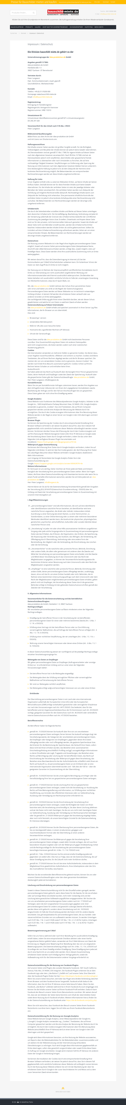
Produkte (29, 27)
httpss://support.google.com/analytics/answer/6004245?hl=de (58, 463)
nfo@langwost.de (52, 482)
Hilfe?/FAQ (89, 27)
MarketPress (25, 1102)
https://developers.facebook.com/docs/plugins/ (79, 976)
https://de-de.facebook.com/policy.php (81, 1000)
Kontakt (113, 2)
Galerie (38, 27)
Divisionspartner (76, 27)
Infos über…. (97, 2)
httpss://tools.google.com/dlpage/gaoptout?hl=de (56, 442)
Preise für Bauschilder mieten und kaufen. (34, 2)
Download (106, 2)
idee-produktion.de (57, 57)
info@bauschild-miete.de (108, 14)
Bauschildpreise (17, 27)
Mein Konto (99, 27)
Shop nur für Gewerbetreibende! (55, 27)
